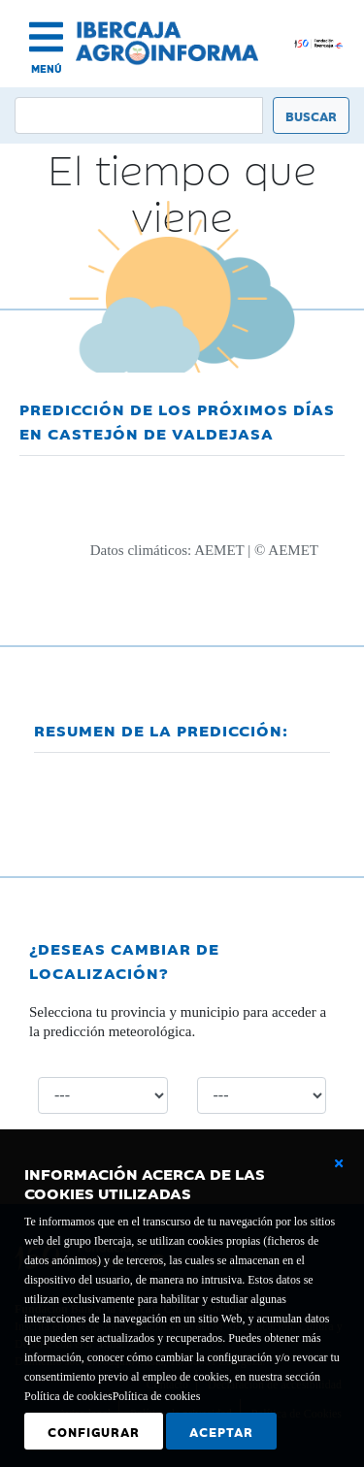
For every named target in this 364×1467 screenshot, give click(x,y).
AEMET (219, 550)
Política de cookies (157, 1396)
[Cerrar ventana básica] (339, 1163)
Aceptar (221, 1431)
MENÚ (46, 68)
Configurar (94, 1431)
